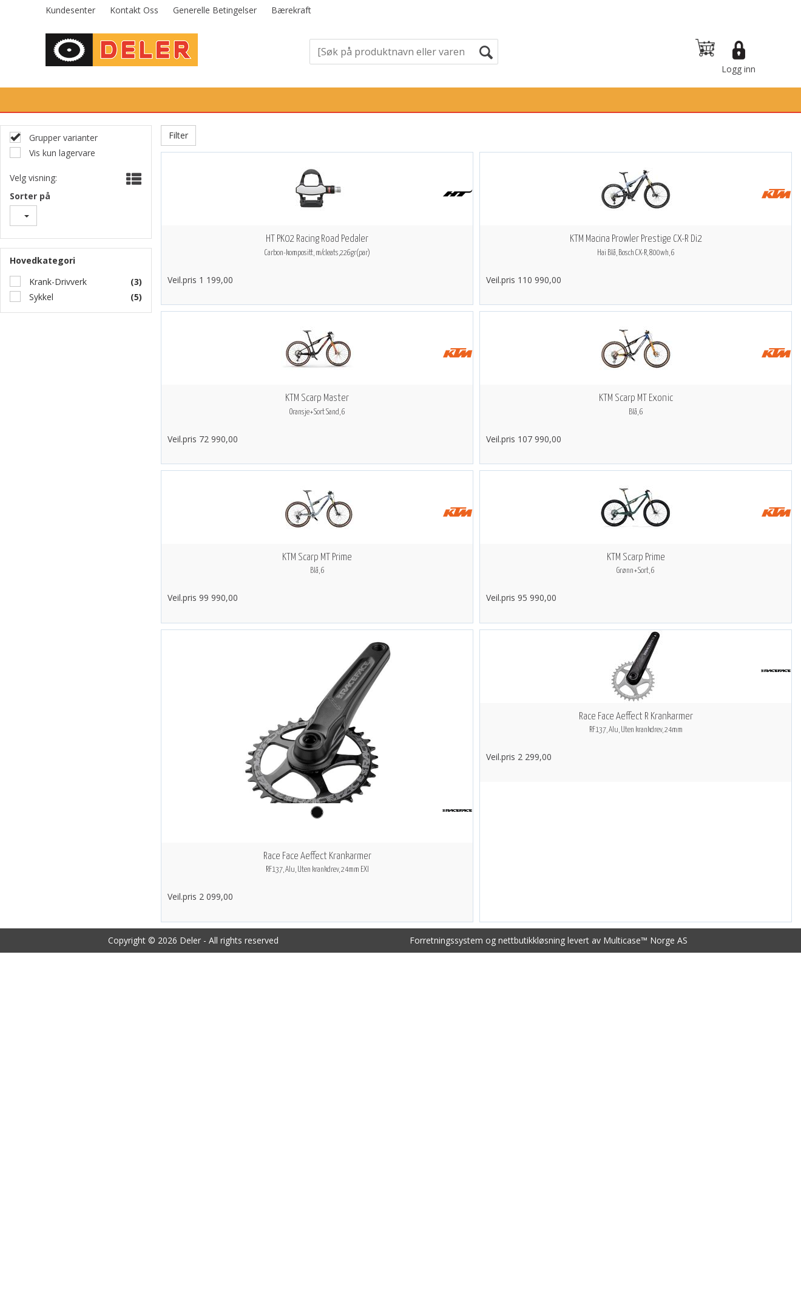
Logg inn (738, 69)
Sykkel (40, 297)
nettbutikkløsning (531, 940)
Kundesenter (70, 10)
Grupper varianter (62, 137)
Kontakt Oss (134, 10)
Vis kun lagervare (61, 153)
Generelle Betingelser (215, 10)
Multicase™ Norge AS (645, 940)
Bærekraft (291, 10)
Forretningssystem (446, 940)
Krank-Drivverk (57, 281)
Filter (178, 135)
